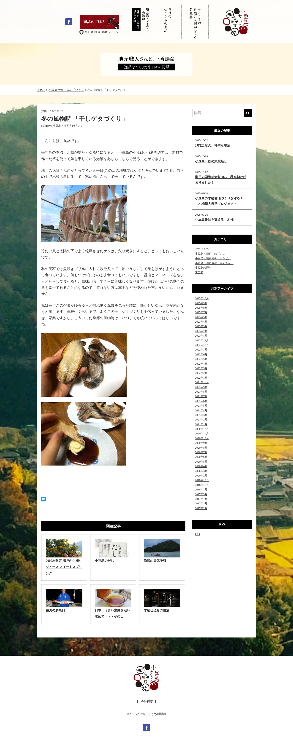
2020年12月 (202, 429)
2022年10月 (202, 345)
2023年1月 (201, 335)
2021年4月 (201, 410)
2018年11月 (202, 485)
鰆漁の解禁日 (55, 610)
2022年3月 (201, 368)
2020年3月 (201, 471)
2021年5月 (201, 405)
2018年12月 (202, 480)
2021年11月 (202, 382)
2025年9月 (201, 303)
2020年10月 (202, 438)
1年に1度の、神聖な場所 (212, 145)
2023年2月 (201, 331)
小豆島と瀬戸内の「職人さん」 (214, 263)
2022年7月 (201, 349)
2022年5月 (201, 359)
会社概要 (147, 701)
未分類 (199, 272)
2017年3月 (201, 503)
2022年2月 (201, 373)
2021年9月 (201, 387)
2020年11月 (202, 433)
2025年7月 (201, 312)
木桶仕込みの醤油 (156, 610)
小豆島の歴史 (203, 267)
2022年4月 (201, 363)
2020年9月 (201, 442)
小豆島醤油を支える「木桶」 (216, 219)
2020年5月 (201, 461)
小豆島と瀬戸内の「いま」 (69, 125)
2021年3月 (201, 415)
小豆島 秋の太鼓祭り (211, 161)
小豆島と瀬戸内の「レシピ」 (213, 258)
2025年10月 (202, 298)
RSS (197, 534)
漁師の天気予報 (155, 560)
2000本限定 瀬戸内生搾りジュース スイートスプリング (64, 567)
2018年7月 (201, 489)
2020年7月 (201, 452)
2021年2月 (201, 419)
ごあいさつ (202, 249)
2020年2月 (201, 475)
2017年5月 (201, 494)
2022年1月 (201, 377)
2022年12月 (202, 340)
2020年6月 (201, 456)
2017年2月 (201, 508)
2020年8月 (201, 447)
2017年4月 (201, 499)
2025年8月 (201, 307)
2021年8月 (201, 391)
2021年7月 (201, 396)
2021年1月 (201, 424)
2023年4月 (201, 321)
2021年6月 (201, 401)
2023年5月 (201, 317)
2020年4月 (201, 466)
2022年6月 (201, 354)
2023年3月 (201, 326)
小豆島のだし (104, 560)
